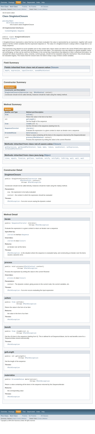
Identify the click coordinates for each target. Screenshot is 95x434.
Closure (13, 39)
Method (24, 9)
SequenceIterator (12, 130)
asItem (29, 116)
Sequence (20, 31)
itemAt (29, 126)
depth (7, 72)
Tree (24, 2)
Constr (19, 9)
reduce (50, 150)
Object (47, 158)
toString (64, 162)
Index (38, 2)
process (29, 140)
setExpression (72, 150)
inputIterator (27, 72)
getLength (30, 121)
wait (71, 162)
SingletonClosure (12, 94)
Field (14, 9)
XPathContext (39, 94)
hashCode (39, 162)
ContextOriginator (11, 31)
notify (47, 162)
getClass (30, 162)
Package (11, 2)
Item (6, 116)
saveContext (60, 150)
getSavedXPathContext (27, 150)
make (44, 150)
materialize (31, 135)
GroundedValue (10, 135)
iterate (29, 130)
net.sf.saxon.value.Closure (15, 23)
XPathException (34, 187)
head (39, 150)
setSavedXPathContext (14, 152)
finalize (21, 162)
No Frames (32, 7)
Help (43, 2)
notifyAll (55, 162)
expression (15, 72)
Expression (24, 94)
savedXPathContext (42, 72)
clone (7, 162)
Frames (24, 7)
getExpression (10, 150)
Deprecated (31, 2)
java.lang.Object (7, 21)
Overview (4, 2)
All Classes (44, 7)
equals (13, 162)
